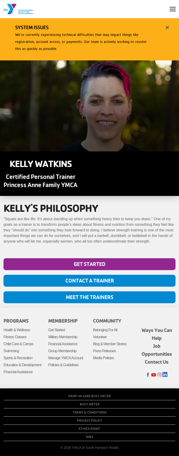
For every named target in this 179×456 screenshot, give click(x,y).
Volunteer (100, 337)
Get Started (89, 264)
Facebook (148, 375)
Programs (15, 320)
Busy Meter (90, 404)
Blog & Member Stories (110, 344)
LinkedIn (165, 375)
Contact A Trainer (89, 280)
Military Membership (62, 337)
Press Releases (104, 351)
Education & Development (22, 365)
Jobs (89, 437)
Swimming (11, 351)
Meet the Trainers (89, 297)
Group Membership (62, 351)
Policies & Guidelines (63, 365)
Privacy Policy (89, 420)
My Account (161, 9)
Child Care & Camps (18, 344)
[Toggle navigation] (172, 9)
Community (107, 320)
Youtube (154, 375)
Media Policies (103, 358)
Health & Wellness (16, 330)
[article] (89, 38)
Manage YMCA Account (65, 358)
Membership (62, 320)
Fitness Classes (14, 337)
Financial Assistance (18, 372)
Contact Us (157, 362)
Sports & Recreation (17, 358)
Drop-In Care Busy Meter (89, 396)
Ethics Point (89, 429)
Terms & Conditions (89, 412)
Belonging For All (105, 330)
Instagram (159, 375)
